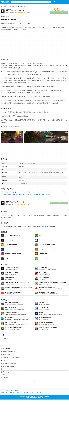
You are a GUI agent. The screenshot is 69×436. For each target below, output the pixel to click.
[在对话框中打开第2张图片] (57, 137)
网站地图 (16, 390)
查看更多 (34, 342)
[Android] (5, 6)
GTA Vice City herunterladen (8, 194)
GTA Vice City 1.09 (6, 338)
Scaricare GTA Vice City (37, 192)
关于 (2, 390)
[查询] (31, 2)
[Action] (13, 6)
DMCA (31, 392)
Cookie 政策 (12, 392)
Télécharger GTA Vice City (40, 194)
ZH (65, 2)
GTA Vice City (15, 10)
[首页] (1, 6)
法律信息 (25, 392)
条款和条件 (4, 392)
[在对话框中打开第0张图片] (12, 137)
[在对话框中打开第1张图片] (35, 137)
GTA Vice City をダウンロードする (54, 192)
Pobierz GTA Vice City (21, 192)
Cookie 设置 (38, 392)
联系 (6, 390)
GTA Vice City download (7, 192)
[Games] (9, 6)
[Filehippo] (5, 2)
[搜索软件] (48, 2)
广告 (11, 390)
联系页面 (45, 226)
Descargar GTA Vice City (25, 194)
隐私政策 (19, 392)
